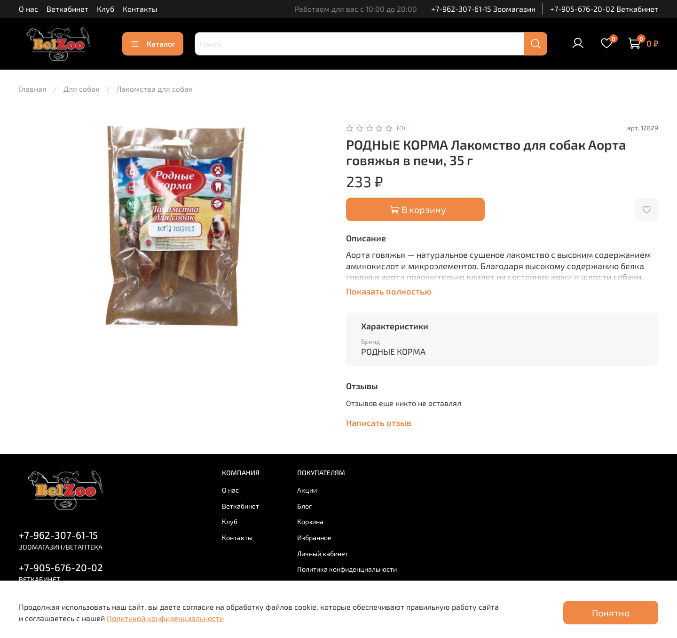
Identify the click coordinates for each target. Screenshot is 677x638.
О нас (28, 8)
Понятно (611, 612)
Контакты (140, 8)
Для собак (81, 88)
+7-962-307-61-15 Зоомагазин (483, 8)
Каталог (152, 43)
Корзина (310, 522)
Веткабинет (67, 8)
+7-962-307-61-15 (58, 535)
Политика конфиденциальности (347, 569)
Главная (33, 88)
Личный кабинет (322, 554)
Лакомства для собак (155, 88)
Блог (304, 506)
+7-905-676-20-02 (61, 567)
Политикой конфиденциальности (165, 618)
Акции (307, 490)
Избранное (314, 538)
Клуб (105, 8)
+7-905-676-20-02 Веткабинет (604, 8)
